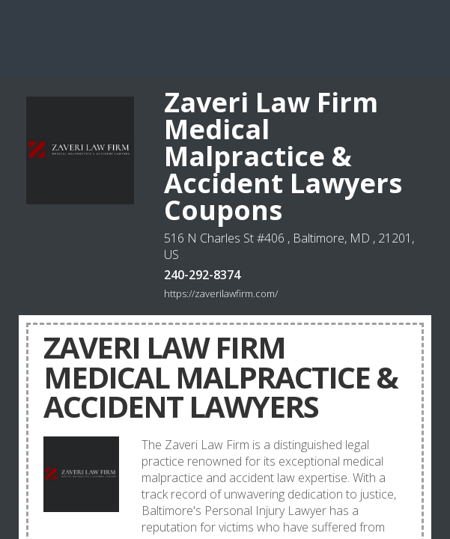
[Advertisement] (225, 37)
